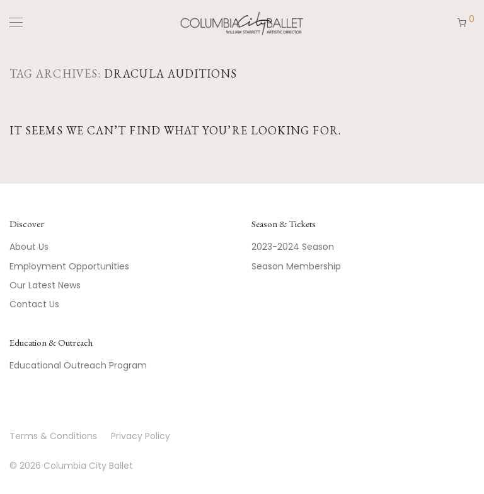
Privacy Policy (140, 436)
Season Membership (296, 266)
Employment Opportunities (69, 266)
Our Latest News (45, 285)
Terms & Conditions (53, 436)
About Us (29, 246)
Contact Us (34, 304)
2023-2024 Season (292, 246)
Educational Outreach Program (78, 365)
